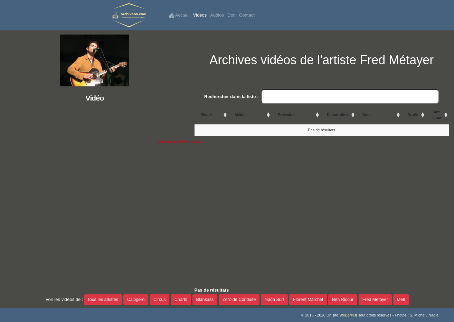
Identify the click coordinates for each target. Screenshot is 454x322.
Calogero (136, 299)
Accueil (179, 15)
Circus (159, 299)
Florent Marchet (308, 299)
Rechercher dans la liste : (321, 96)
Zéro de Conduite (239, 299)
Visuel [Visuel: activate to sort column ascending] (206, 115)
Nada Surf (274, 299)
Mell (401, 299)
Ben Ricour (342, 299)
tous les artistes (103, 299)
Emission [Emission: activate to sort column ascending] (286, 115)
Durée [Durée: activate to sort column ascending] (413, 115)
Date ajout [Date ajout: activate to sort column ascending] (436, 115)
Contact (247, 15)
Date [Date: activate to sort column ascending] (366, 115)
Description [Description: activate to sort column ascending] (337, 115)
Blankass (205, 299)
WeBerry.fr (348, 315)
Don (231, 15)
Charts (180, 299)
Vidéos (200, 15)
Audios (217, 15)
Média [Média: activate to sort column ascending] (240, 115)
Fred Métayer (375, 299)
